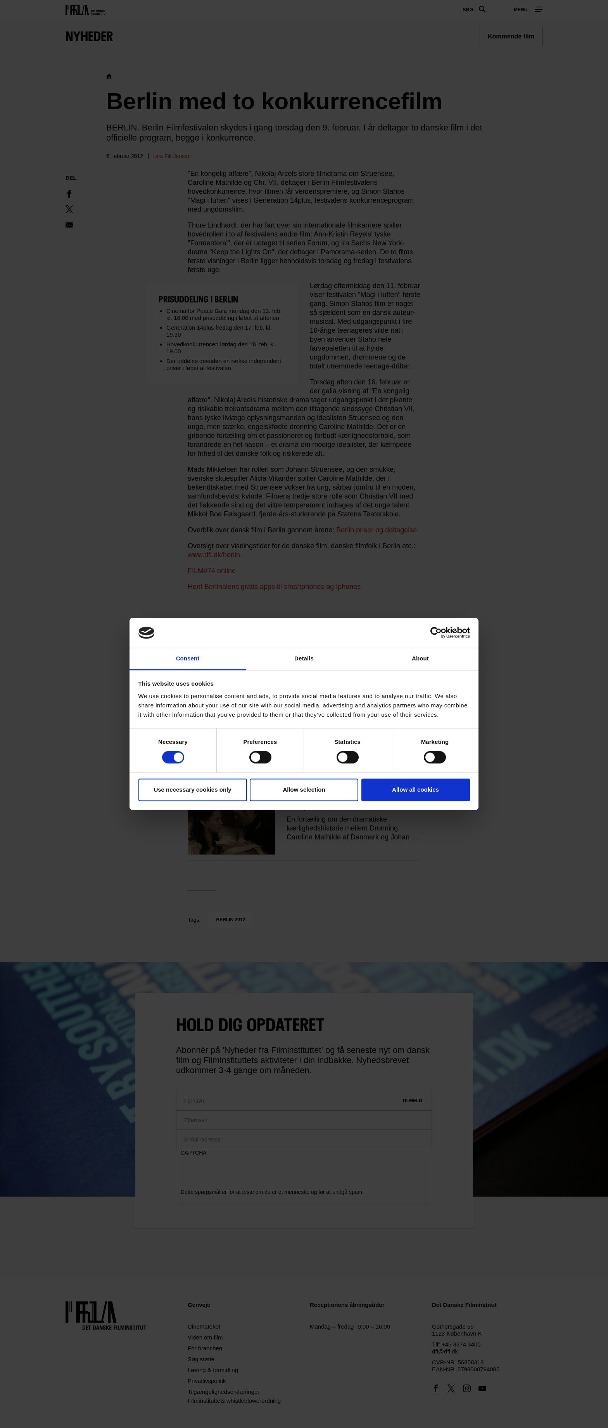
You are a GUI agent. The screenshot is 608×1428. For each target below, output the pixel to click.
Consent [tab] (188, 658)
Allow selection (304, 789)
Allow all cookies (415, 789)
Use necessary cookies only (192, 789)
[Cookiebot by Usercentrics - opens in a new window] (436, 633)
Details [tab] (304, 658)
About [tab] (420, 658)
